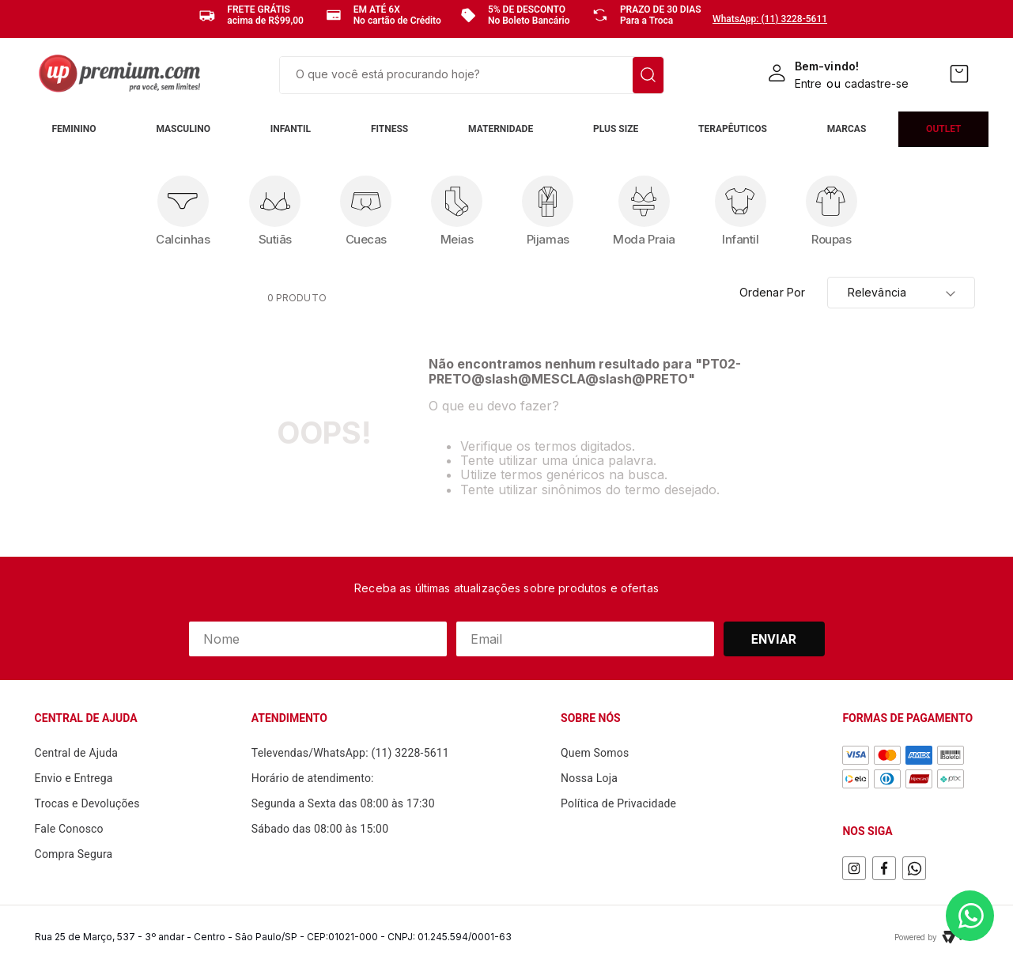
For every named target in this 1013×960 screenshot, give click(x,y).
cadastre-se (877, 83)
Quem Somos (595, 752)
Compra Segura (74, 854)
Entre (808, 83)
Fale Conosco (69, 828)
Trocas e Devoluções (87, 803)
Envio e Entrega (74, 778)
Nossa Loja (589, 778)
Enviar (774, 639)
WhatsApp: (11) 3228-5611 (770, 19)
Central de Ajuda (77, 752)
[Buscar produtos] (648, 75)
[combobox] (471, 75)
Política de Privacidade (618, 803)
